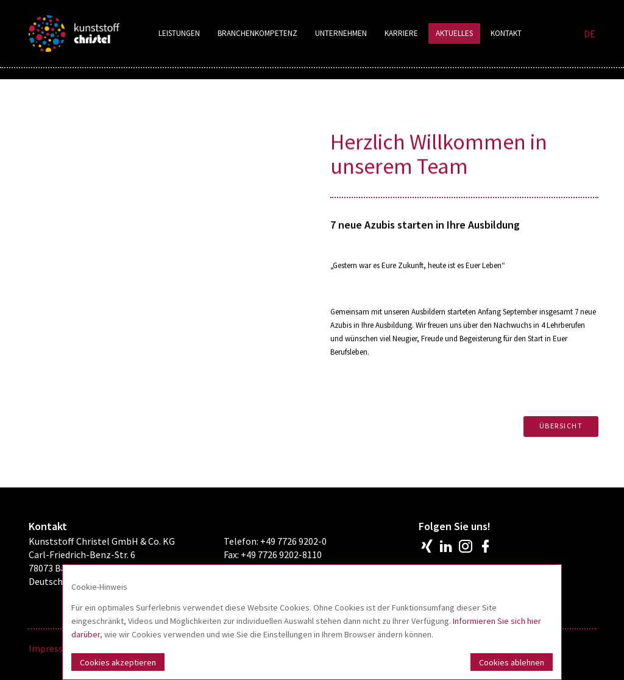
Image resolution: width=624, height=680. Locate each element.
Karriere (401, 33)
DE (589, 33)
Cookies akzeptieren (118, 662)
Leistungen (179, 33)
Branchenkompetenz (257, 33)
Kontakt (506, 33)
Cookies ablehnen (511, 662)
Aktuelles (454, 33)
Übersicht (561, 425)
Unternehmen (341, 33)
